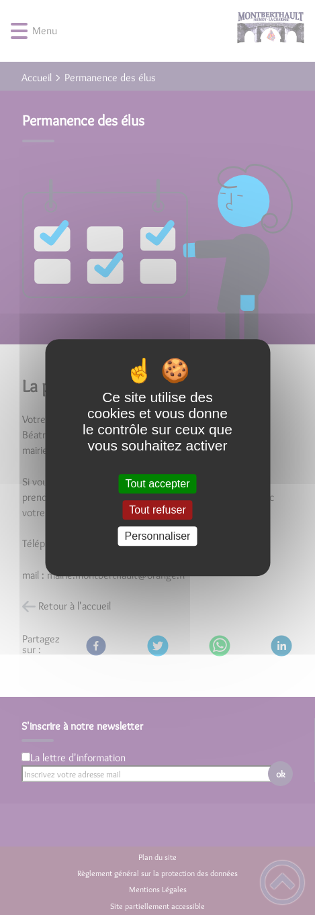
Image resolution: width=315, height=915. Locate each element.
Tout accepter (157, 483)
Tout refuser (157, 510)
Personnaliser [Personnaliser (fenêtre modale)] (158, 536)
